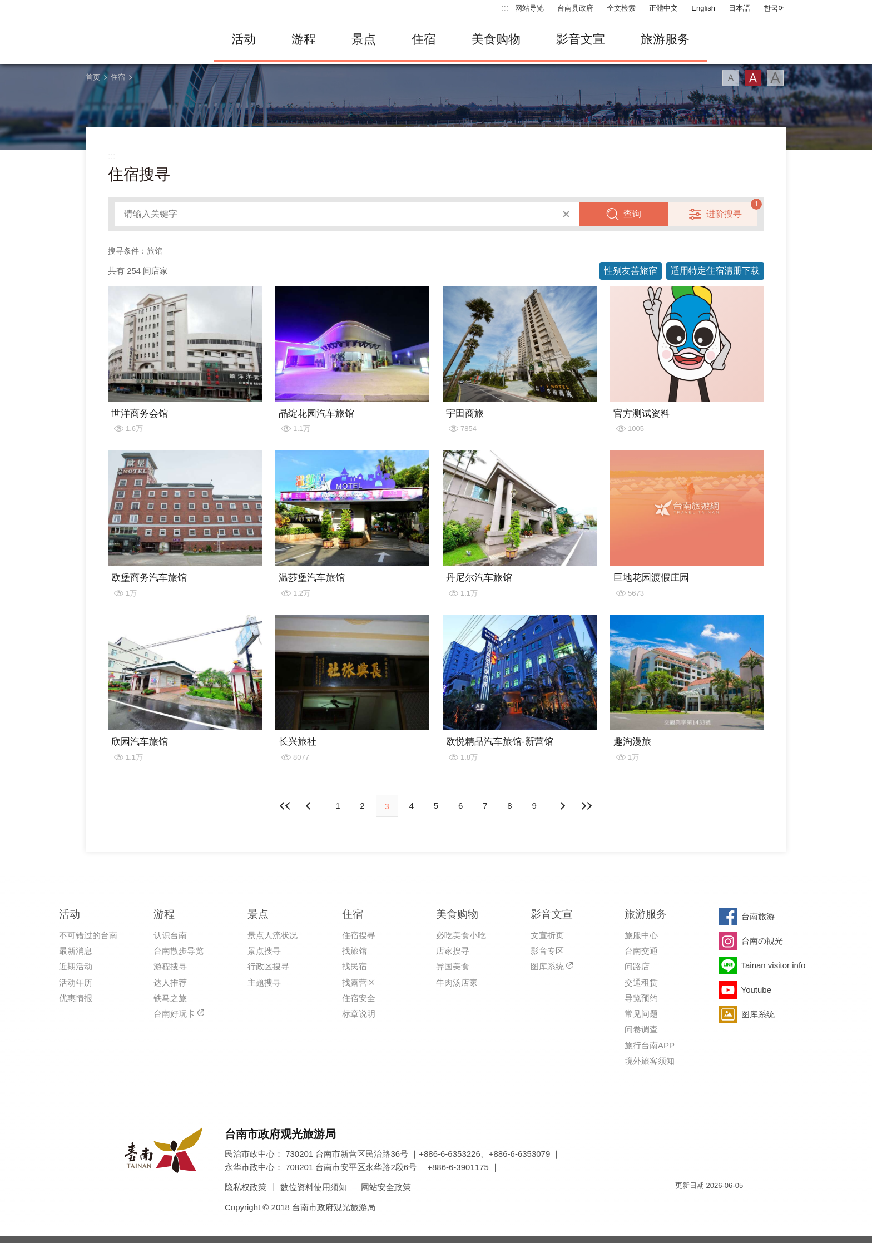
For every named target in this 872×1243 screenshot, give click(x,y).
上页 (562, 806)
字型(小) (730, 78)
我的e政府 (683, 1205)
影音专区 (547, 950)
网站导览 (529, 8)
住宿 (424, 39)
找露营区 (358, 982)
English (703, 8)
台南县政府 (575, 8)
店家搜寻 (452, 950)
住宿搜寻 (358, 935)
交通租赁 (641, 982)
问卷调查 (641, 1029)
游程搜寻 (170, 966)
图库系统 (547, 966)
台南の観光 (762, 940)
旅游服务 (665, 39)
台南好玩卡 (174, 1013)
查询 (632, 214)
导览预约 (641, 998)
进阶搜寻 (724, 214)
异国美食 (452, 966)
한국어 (774, 8)
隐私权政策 (245, 1187)
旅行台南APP (650, 1045)
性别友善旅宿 (630, 270)
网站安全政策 (386, 1187)
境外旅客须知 (650, 1061)
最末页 (587, 806)
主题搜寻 (264, 982)
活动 (243, 39)
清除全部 (566, 214)
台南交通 (641, 950)
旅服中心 (641, 935)
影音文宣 (580, 39)
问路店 (637, 966)
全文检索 (621, 8)
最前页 (285, 806)
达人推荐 (170, 982)
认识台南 (170, 935)
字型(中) (753, 78)
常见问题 (641, 1013)
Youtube (756, 989)
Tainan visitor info (773, 965)
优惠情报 (75, 998)
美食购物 (496, 39)
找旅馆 (354, 950)
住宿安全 (358, 998)
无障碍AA (722, 1205)
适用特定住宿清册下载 (715, 270)
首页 (93, 77)
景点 (363, 39)
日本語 (739, 8)
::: (504, 8)
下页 (310, 806)
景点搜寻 (264, 950)
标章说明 (358, 1013)
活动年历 (75, 982)
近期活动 (75, 966)
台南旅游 (758, 916)
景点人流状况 (272, 935)
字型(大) (775, 78)
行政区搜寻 (268, 966)
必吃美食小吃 (461, 935)
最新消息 (75, 950)
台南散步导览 (178, 950)
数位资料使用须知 (313, 1187)
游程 (303, 39)
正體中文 (663, 8)
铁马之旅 (170, 998)
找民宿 (354, 966)
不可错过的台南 (88, 935)
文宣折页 (547, 935)
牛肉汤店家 (457, 982)
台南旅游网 (141, 39)
